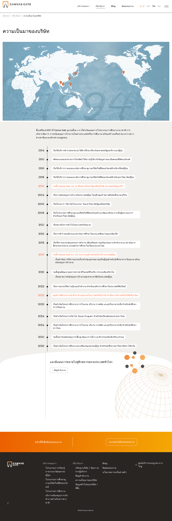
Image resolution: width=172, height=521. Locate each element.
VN (159, 6)
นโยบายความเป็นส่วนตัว (114, 472)
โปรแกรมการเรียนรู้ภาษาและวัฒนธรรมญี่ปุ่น (55, 471)
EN (148, 6)
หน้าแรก (6, 16)
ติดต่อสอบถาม (128, 6)
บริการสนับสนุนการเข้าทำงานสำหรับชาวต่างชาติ (56, 499)
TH (153, 6)
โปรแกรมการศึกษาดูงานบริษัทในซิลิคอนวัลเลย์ (56, 483)
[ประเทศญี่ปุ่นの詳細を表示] (75, 74)
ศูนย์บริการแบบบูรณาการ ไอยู (149, 465)
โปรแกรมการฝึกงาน (55, 491)
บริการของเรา (83, 6)
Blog (113, 6)
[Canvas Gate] (17, 4)
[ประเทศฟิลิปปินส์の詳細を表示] (70, 84)
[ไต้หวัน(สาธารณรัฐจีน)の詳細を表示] (69, 79)
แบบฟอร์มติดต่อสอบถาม (122, 441)
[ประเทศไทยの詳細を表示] (61, 83)
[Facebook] (8, 503)
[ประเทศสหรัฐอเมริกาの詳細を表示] (123, 72)
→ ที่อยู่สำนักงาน (59, 370)
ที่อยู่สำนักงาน (82, 476)
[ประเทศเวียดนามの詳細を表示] (63, 85)
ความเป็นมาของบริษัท (86, 480)
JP (143, 6)
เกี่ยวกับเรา (100, 6)
